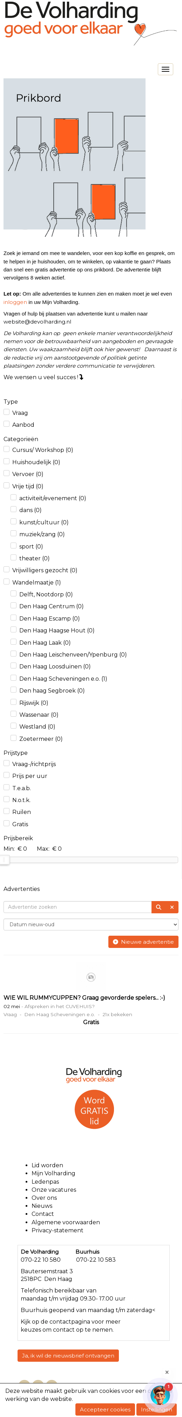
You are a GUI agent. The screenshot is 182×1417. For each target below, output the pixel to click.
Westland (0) (37, 726)
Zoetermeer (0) (41, 739)
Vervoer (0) (27, 474)
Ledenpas (45, 1181)
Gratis (20, 824)
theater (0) (34, 558)
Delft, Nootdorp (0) (46, 594)
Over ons (44, 1198)
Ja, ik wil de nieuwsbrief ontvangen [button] (68, 1355)
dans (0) (30, 510)
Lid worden (47, 1165)
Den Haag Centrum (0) (51, 606)
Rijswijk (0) (33, 703)
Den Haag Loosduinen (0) (55, 666)
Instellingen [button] (156, 1409)
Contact (43, 1214)
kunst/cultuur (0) (44, 522)
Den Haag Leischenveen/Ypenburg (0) (73, 654)
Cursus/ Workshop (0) (42, 450)
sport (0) (31, 546)
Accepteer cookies (105, 1409)
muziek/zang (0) (42, 534)
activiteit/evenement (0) (52, 498)
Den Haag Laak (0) (45, 642)
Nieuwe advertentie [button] (143, 941)
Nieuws (42, 1206)
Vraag (20, 413)
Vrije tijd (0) (27, 486)
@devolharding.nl (37, 321)
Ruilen (21, 812)
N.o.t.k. (21, 800)
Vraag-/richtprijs (34, 764)
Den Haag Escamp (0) (49, 618)
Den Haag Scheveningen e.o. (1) (63, 678)
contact (60, 1321)
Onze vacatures (54, 1189)
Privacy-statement (57, 1230)
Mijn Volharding (53, 1173)
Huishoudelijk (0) (36, 462)
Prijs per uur (29, 776)
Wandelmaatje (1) (36, 582)
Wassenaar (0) (39, 714)
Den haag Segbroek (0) (52, 690)
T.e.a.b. (21, 788)
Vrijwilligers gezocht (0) (44, 570)
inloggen (15, 302)
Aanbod (23, 424)
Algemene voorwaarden (66, 1222)
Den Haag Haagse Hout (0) (57, 630)
